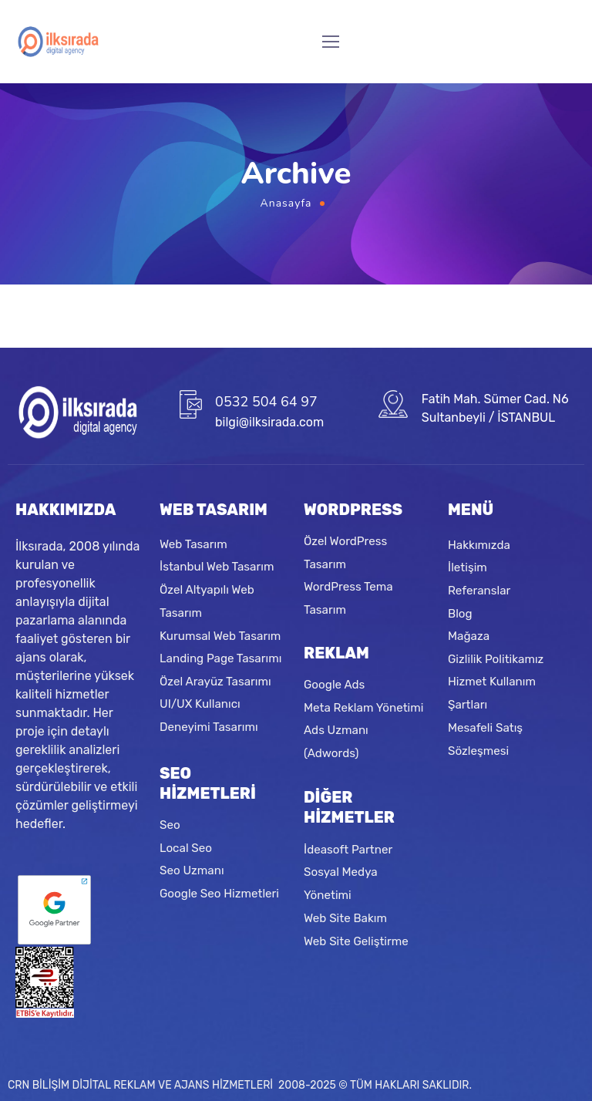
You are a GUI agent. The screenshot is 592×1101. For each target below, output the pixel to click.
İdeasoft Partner (348, 850)
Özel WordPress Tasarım (345, 552)
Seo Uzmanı (192, 870)
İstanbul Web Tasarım (217, 567)
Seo (170, 825)
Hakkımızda (479, 544)
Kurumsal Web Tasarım (220, 635)
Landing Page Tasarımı (220, 658)
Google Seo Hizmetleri (219, 894)
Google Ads (334, 685)
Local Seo (186, 848)
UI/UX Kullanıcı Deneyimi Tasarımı (209, 715)
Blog (460, 613)
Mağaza (468, 636)
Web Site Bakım (345, 918)
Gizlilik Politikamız (495, 658)
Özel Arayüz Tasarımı (215, 681)
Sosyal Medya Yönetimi (341, 883)
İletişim (467, 567)
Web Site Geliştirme (356, 941)
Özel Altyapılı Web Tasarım (207, 601)
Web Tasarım (193, 543)
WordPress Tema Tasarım (348, 598)
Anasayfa (286, 203)
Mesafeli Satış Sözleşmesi (485, 738)
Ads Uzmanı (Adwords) (336, 742)
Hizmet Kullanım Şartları (492, 693)
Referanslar (479, 590)
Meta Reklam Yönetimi (363, 708)
